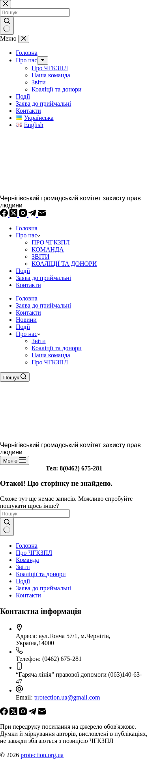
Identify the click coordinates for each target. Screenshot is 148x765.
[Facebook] (4, 214)
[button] (38, 333)
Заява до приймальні (43, 277)
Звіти (39, 341)
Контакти (28, 285)
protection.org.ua (42, 755)
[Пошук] (15, 377)
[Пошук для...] (35, 513)
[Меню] (14, 460)
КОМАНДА (48, 249)
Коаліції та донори (57, 348)
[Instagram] (23, 214)
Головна (26, 228)
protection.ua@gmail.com (67, 697)
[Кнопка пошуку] (7, 527)
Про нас (28, 235)
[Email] (42, 214)
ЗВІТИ (40, 256)
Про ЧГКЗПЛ (50, 362)
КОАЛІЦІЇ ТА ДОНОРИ (64, 263)
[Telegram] (33, 214)
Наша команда (51, 355)
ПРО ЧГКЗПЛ (51, 242)
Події (23, 270)
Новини (26, 319)
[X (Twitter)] (14, 214)
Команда (27, 559)
